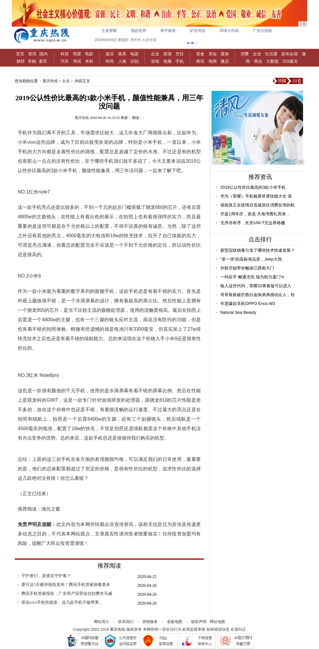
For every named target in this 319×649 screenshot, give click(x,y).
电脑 (167, 61)
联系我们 (126, 621)
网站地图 (217, 621)
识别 (134, 61)
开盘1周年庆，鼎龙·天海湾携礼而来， (255, 214)
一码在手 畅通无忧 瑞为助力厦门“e (252, 277)
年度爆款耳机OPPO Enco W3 (247, 303)
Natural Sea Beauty (238, 312)
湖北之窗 (50, 508)
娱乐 (110, 53)
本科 (89, 61)
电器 (134, 53)
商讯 (200, 61)
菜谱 (167, 53)
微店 (225, 61)
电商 (213, 61)
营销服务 (150, 621)
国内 (43, 53)
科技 (65, 53)
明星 (77, 53)
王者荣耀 (109, 30)
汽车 (65, 61)
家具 (122, 53)
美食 (200, 53)
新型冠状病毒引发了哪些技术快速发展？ (257, 250)
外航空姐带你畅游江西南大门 (247, 268)
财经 (21, 61)
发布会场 (289, 53)
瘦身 (225, 53)
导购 (32, 61)
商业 (258, 61)
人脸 (122, 61)
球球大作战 (229, 30)
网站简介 (101, 621)
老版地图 (174, 621)
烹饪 (179, 53)
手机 (179, 61)
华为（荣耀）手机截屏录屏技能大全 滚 (256, 196)
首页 (20, 53)
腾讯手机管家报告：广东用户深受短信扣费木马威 (66, 593)
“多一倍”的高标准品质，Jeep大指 (251, 259)
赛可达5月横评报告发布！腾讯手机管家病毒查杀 (65, 584)
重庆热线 (50, 81)
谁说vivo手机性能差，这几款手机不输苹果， (62, 602)
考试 (77, 61)
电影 (89, 53)
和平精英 (168, 30)
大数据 (272, 61)
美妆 (213, 53)
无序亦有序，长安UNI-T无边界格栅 (252, 222)
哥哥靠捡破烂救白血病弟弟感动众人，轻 (257, 294)
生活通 (271, 53)
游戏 (155, 61)
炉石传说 (197, 30)
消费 (244, 53)
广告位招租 (262, 30)
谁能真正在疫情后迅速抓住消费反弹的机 (257, 205)
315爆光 (289, 61)
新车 (43, 61)
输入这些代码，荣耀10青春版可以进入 (255, 285)
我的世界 (138, 30)
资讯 (32, 53)
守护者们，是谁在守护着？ (46, 576)
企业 (155, 53)
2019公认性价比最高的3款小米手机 (253, 187)
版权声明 (198, 621)
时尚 (110, 61)
